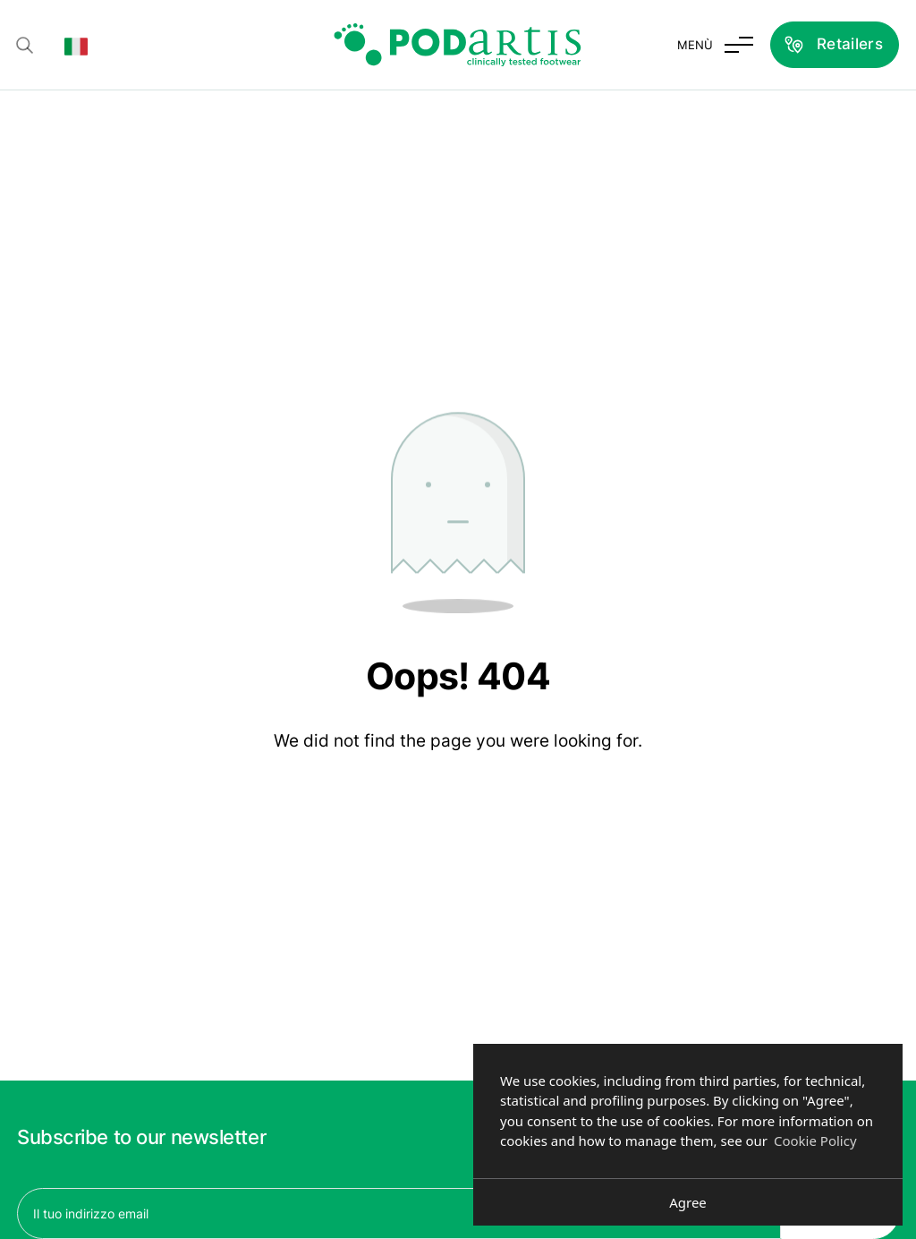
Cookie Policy (815, 1140)
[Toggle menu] (715, 44)
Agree (688, 1202)
